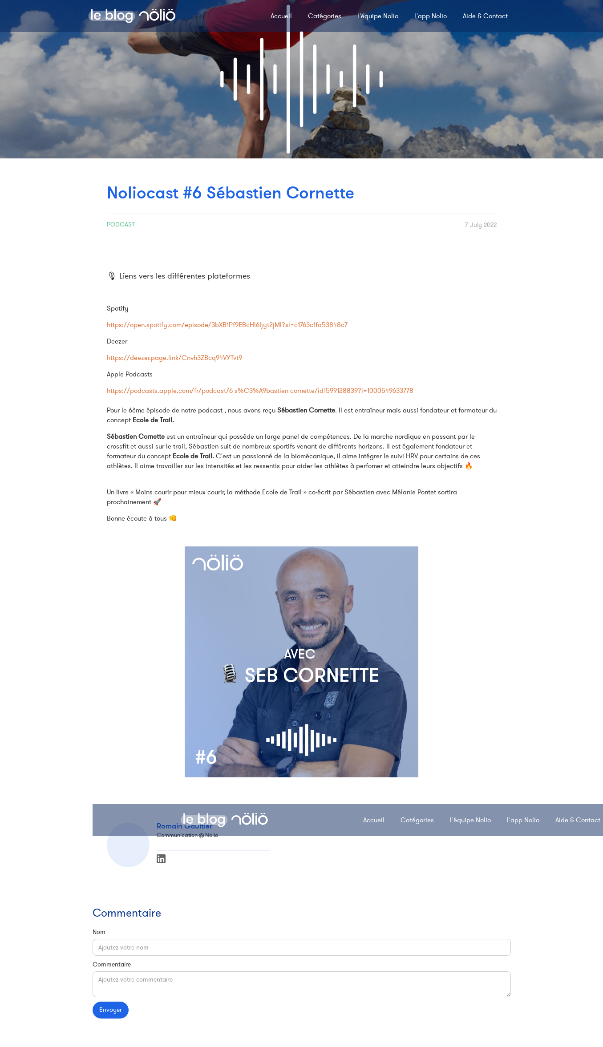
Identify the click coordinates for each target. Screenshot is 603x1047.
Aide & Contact (485, 16)
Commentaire (112, 964)
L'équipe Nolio (377, 16)
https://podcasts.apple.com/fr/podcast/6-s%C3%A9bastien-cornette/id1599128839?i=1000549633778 (260, 390)
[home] (131, 16)
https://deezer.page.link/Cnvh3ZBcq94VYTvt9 (174, 357)
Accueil (281, 16)
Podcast (121, 224)
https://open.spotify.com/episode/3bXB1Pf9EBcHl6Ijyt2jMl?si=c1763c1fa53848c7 (227, 324)
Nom (99, 932)
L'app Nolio (430, 16)
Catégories (324, 16)
